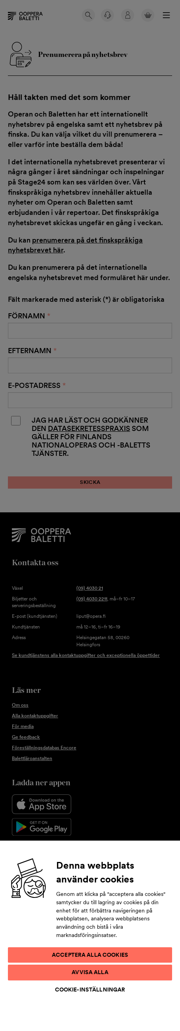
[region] (90, 935)
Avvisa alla (90, 972)
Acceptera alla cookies (90, 955)
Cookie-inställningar (90, 989)
